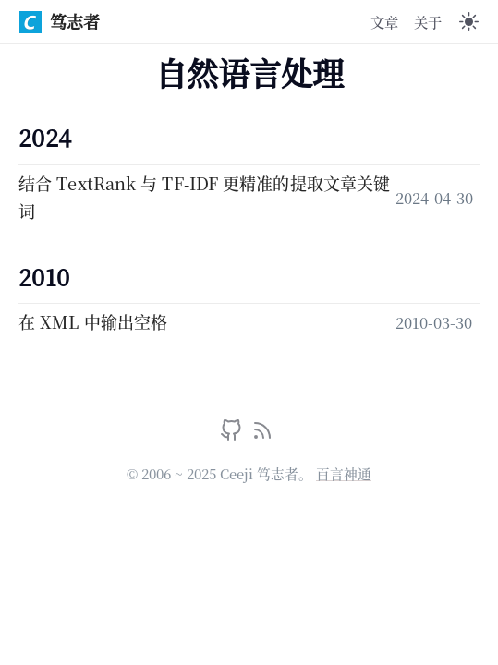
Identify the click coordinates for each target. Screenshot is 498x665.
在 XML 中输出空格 (92, 321)
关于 (428, 21)
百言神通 (343, 473)
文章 (384, 21)
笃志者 (59, 21)
